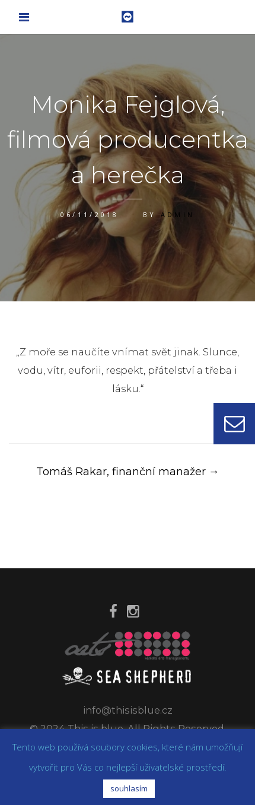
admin (178, 214)
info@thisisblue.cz (128, 710)
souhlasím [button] (129, 788)
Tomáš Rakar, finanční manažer (127, 471)
